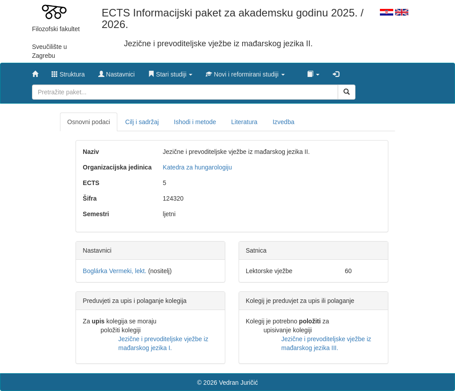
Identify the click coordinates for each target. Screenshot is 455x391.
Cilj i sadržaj (142, 121)
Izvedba (283, 121)
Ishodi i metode (195, 121)
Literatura (244, 121)
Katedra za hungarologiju (197, 167)
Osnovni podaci (88, 121)
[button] (170, 72)
